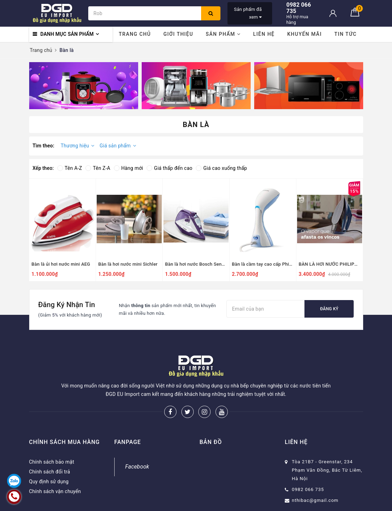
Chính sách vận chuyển (55, 491)
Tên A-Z (69, 168)
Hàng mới (128, 168)
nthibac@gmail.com (315, 500)
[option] (83, 85)
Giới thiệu (178, 34)
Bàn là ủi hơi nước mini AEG (61, 264)
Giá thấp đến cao (169, 168)
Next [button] (363, 85)
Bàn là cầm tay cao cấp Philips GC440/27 (263, 264)
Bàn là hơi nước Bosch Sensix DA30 (196, 264)
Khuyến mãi (304, 34)
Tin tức (345, 34)
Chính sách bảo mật (51, 462)
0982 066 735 (308, 489)
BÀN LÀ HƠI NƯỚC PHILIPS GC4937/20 (329, 264)
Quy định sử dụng (49, 481)
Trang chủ (135, 34)
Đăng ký (329, 308)
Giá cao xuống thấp (221, 168)
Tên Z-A (97, 168)
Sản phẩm (223, 34)
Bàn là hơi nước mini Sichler (128, 264)
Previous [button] (29, 85)
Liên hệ (264, 34)
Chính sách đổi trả (49, 471)
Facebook (137, 466)
